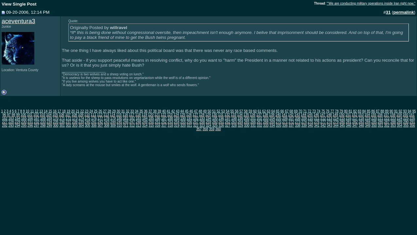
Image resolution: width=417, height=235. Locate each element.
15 (50, 111)
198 (234, 118)
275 (310, 122)
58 (246, 111)
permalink (403, 12)
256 (189, 122)
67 (286, 111)
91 (396, 111)
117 (131, 115)
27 (105, 111)
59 (250, 111)
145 (310, 115)
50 (209, 111)
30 (118, 111)
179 (113, 118)
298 (43, 125)
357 (199, 129)
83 (359, 111)
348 (361, 125)
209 (304, 118)
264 (240, 122)
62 (264, 111)
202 (259, 118)
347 (355, 125)
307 (100, 125)
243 (107, 122)
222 (387, 118)
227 (5, 122)
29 (114, 111)
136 (252, 115)
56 (236, 111)
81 (350, 111)
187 (164, 118)
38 (155, 111)
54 (227, 111)
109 (80, 115)
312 (132, 125)
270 (278, 122)
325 (215, 125)
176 (94, 118)
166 (30, 118)
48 (200, 111)
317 (164, 125)
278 (329, 122)
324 (208, 125)
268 (266, 122)
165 (24, 118)
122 (163, 115)
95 (414, 111)
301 (62, 125)
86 (373, 111)
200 (247, 118)
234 (49, 122)
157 (386, 115)
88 (382, 111)
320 (183, 125)
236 (62, 122)
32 (127, 111)
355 (406, 125)
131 (221, 115)
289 (399, 122)
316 (157, 125)
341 (317, 125)
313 (138, 125)
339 (304, 125)
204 (272, 118)
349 (368, 125)
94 (409, 111)
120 (151, 115)
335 (278, 125)
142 (291, 115)
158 (392, 115)
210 (310, 118)
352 (387, 125)
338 (298, 125)
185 (151, 118)
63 (268, 111)
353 (393, 125)
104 (49, 115)
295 (24, 125)
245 (119, 122)
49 (205, 111)
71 (305, 111)
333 (266, 125)
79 (341, 111)
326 (221, 125)
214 (336, 118)
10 (27, 111)
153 (361, 115)
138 (265, 115)
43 (177, 111)
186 (157, 118)
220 (374, 118)
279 (336, 122)
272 (291, 122)
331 (253, 125)
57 (241, 111)
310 (119, 125)
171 (62, 118)
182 (132, 118)
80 (346, 111)
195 (215, 118)
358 (205, 129)
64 (273, 111)
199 (240, 118)
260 (215, 122)
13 (41, 111)
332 (259, 125)
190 (183, 118)
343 (329, 125)
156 (380, 115)
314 (145, 125)
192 (196, 118)
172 (68, 118)
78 (337, 111)
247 (132, 122)
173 (75, 118)
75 (323, 111)
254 (177, 122)
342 (323, 125)
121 (157, 115)
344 (336, 125)
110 (87, 115)
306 (94, 125)
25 (95, 111)
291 (412, 122)
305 (87, 125)
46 (191, 111)
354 (399, 125)
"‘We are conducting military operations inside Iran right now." (371, 3)
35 (141, 111)
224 (399, 118)
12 (36, 111)
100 (23, 115)
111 (93, 115)
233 (43, 122)
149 (335, 115)
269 (272, 122)
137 (259, 115)
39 (159, 111)
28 (109, 111)
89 (387, 111)
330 (247, 125)
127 (195, 115)
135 (246, 115)
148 (329, 115)
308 (107, 125)
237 (68, 122)
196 (221, 118)
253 (170, 122)
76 (327, 111)
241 (94, 122)
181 (126, 118)
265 (247, 122)
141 (284, 115)
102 (36, 115)
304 (81, 125)
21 (77, 111)
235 (56, 122)
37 (150, 111)
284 (368, 122)
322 (196, 125)
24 (91, 111)
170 (56, 118)
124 (176, 115)
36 (146, 111)
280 (342, 122)
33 (132, 111)
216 (348, 118)
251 (157, 122)
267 (259, 122)
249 (145, 122)
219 (368, 118)
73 (314, 111)
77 (332, 111)
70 (300, 111)
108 (74, 115)
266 (253, 122)
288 (393, 122)
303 (75, 125)
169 (49, 118)
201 (253, 118)
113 (106, 115)
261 (221, 122)
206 (285, 118)
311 (126, 125)
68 (291, 111)
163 (11, 118)
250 (151, 122)
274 (304, 122)
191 (189, 118)
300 (56, 125)
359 (212, 129)
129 (208, 115)
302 (68, 125)
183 (138, 118)
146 (316, 115)
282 (355, 122)
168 (43, 118)
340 (310, 125)
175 (87, 118)
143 (297, 115)
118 (138, 115)
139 (271, 115)
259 (208, 122)
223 (393, 118)
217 (355, 118)
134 (240, 115)
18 (64, 111)
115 (119, 115)
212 (323, 118)
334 (272, 125)
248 (138, 122)
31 (123, 111)
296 (30, 125)
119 (144, 115)
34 (136, 111)
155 (373, 115)
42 (173, 111)
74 (318, 111)
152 (354, 115)
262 (228, 122)
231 (30, 122)
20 (73, 111)
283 (361, 122)
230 (24, 122)
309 (113, 125)
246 (126, 122)
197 (228, 118)
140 (278, 115)
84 (364, 111)
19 (68, 111)
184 (145, 118)
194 (208, 118)
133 (233, 115)
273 (298, 122)
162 (5, 118)
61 (259, 111)
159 (399, 115)
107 (68, 115)
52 (218, 111)
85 (368, 111)
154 (367, 115)
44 (182, 111)
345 (342, 125)
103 (42, 115)
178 (107, 118)
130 (214, 115)
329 (240, 125)
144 (303, 115)
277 (323, 122)
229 (17, 122)
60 (255, 111)
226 (412, 118)
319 (177, 125)
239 (81, 122)
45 (186, 111)
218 (361, 118)
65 (277, 111)
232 (37, 122)
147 (322, 115)
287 (387, 122)
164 (17, 118)
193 (202, 118)
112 (100, 115)
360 (218, 129)
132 (227, 115)
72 (309, 111)
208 (298, 118)
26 (100, 111)
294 (17, 125)
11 (32, 111)
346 (348, 125)
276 (317, 122)
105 (55, 115)
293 (11, 125)
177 (100, 118)
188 (170, 118)
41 (168, 111)
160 (405, 115)
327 (228, 125)
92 (400, 111)
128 (201, 115)
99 (18, 115)
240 (87, 122)
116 (125, 115)
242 (100, 122)
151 (348, 115)
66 (282, 111)
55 (232, 111)
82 (355, 111)
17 (59, 111)
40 (164, 111)
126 (189, 115)
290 (406, 122)
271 (285, 122)
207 (291, 118)
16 (55, 111)
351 (380, 125)
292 (5, 125)
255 (183, 122)
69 (296, 111)
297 (37, 125)
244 (113, 122)
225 (406, 118)
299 (49, 125)
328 (234, 125)
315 (151, 125)
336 (285, 125)
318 (170, 125)
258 (202, 122)
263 (234, 122)
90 (391, 111)
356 (412, 125)
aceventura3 (18, 21)
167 (37, 118)
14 (45, 111)
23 (86, 111)
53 (223, 111)
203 (266, 118)
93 (405, 111)
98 (13, 115)
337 (291, 125)
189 (177, 118)
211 (317, 118)
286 (380, 122)
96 (4, 115)
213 (329, 118)
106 (61, 115)
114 (112, 115)
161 (412, 115)
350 (374, 125)
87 (377, 111)
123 (170, 115)
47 (196, 111)
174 (81, 118)
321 (189, 125)
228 (11, 122)
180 (119, 118)
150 (342, 115)
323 (202, 125)
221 (380, 118)
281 (348, 122)
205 (278, 118)
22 (82, 111)
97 (8, 115)
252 (164, 122)
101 (30, 115)
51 (214, 111)
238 (75, 122)
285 (374, 122)
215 (342, 118)
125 (182, 115)
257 (196, 122)
